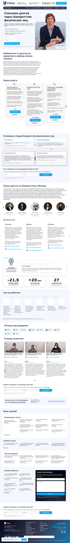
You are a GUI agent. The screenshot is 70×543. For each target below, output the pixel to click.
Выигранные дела (44, 525)
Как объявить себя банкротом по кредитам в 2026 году (58, 420)
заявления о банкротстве (23, 142)
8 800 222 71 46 (48, 3)
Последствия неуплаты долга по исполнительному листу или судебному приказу (26, 444)
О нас (27, 8)
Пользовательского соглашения (17, 46)
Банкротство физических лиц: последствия (42, 420)
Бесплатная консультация (12, 43)
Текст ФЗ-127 (29, 530)
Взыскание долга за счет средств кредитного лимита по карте (25, 479)
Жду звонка (46, 174)
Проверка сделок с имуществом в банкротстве (24, 474)
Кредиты (28, 525)
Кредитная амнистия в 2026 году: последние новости (26, 430)
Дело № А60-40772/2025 (35, 247)
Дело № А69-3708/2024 (56, 245)
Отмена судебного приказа (9, 489)
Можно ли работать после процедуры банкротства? (9, 461)
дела (47, 8)
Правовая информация (9, 527)
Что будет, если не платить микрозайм (57, 425)
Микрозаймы (29, 527)
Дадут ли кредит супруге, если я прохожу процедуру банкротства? (42, 456)
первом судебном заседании (44, 142)
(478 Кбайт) (56, 401)
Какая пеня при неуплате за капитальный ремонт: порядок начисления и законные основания (58, 444)
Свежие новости (29, 533)
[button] (34, 380)
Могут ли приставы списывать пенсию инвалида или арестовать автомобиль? (26, 456)
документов (11, 142)
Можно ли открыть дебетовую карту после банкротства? (11, 456)
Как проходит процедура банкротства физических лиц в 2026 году (10, 421)
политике (15, 539)
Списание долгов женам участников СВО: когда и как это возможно (41, 444)
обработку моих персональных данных (14, 393)
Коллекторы (28, 523)
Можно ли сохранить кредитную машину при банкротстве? (57, 461)
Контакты (62, 8)
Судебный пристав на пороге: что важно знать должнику (10, 444)
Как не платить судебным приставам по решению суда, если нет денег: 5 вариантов (27, 425)
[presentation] (65, 106)
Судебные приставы (30, 528)
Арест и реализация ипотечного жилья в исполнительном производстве (10, 484)
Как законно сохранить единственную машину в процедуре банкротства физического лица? (58, 456)
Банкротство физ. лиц (31, 522)
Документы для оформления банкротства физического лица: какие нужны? (42, 425)
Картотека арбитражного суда (14, 249)
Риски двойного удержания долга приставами (25, 489)
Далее (50, 494)
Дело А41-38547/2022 (12, 357)
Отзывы (56, 8)
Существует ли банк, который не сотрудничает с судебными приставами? (26, 420)
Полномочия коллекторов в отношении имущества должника (26, 484)
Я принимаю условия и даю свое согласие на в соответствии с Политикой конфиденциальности (20, 46)
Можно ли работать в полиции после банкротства (41, 461)
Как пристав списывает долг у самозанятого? (26, 461)
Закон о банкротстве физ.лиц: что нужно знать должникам (58, 430)
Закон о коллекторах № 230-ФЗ (42, 430)
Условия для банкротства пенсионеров (10, 479)
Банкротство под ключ (31, 532)
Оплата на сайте (44, 528)
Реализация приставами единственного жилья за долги (10, 474)
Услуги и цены (43, 523)
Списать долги (15, 111)
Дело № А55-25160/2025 (13, 246)
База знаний (8, 8)
